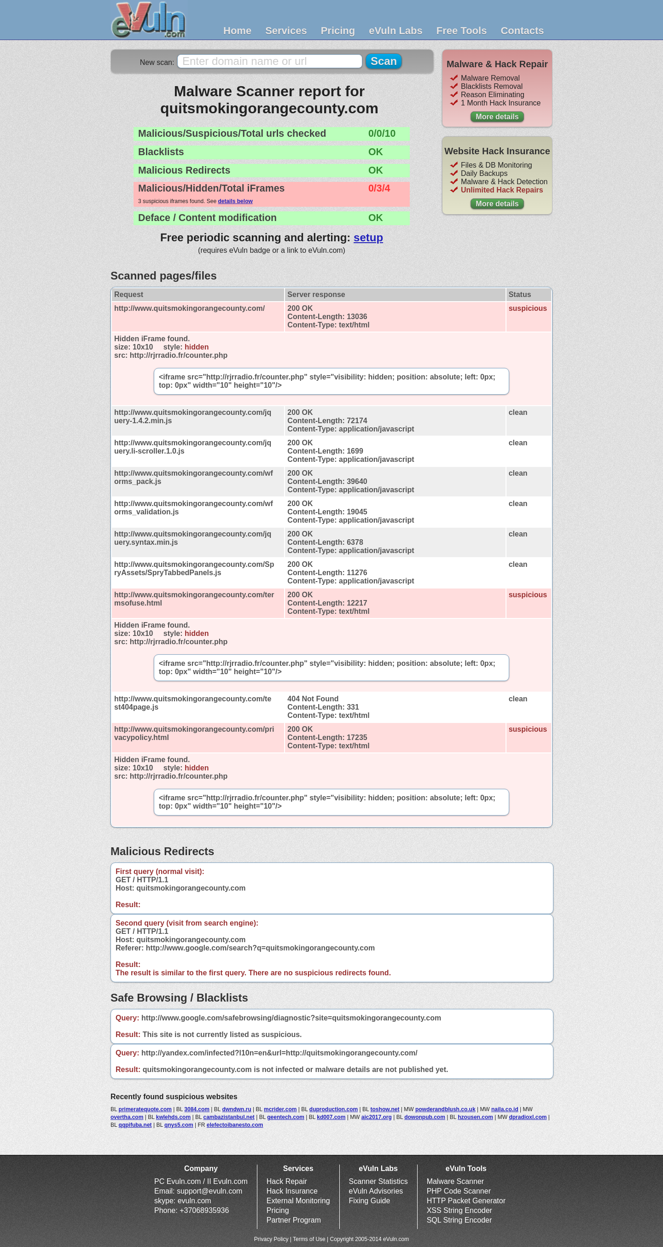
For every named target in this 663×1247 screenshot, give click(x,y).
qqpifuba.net (135, 1125)
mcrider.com (280, 1109)
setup (368, 237)
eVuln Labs (396, 30)
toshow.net (385, 1109)
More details (497, 117)
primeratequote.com (145, 1109)
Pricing (338, 30)
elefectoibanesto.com (235, 1125)
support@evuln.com (210, 1191)
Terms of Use (309, 1239)
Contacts (522, 30)
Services (286, 30)
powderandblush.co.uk (445, 1109)
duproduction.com (333, 1109)
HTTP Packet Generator (466, 1201)
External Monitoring (298, 1201)
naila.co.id (504, 1109)
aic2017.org (376, 1117)
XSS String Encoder (459, 1210)
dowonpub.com (424, 1117)
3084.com (196, 1109)
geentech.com (285, 1117)
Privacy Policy (271, 1239)
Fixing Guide (369, 1201)
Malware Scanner (455, 1181)
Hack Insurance (292, 1191)
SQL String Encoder (459, 1220)
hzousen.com (475, 1117)
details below (235, 201)
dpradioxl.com (528, 1117)
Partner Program (294, 1220)
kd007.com (331, 1117)
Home (237, 30)
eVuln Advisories (376, 1191)
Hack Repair (287, 1181)
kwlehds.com (173, 1117)
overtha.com (126, 1117)
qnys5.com (178, 1125)
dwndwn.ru (236, 1109)
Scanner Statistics (378, 1181)
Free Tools (461, 30)
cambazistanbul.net (228, 1117)
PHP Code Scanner (459, 1191)
